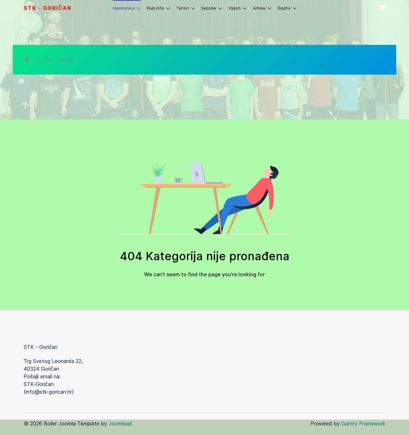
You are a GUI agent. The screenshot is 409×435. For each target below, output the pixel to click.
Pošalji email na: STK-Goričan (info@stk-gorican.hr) (49, 384)
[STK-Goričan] (382, 8)
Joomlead (120, 423)
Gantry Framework (363, 423)
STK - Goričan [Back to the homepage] (47, 8)
